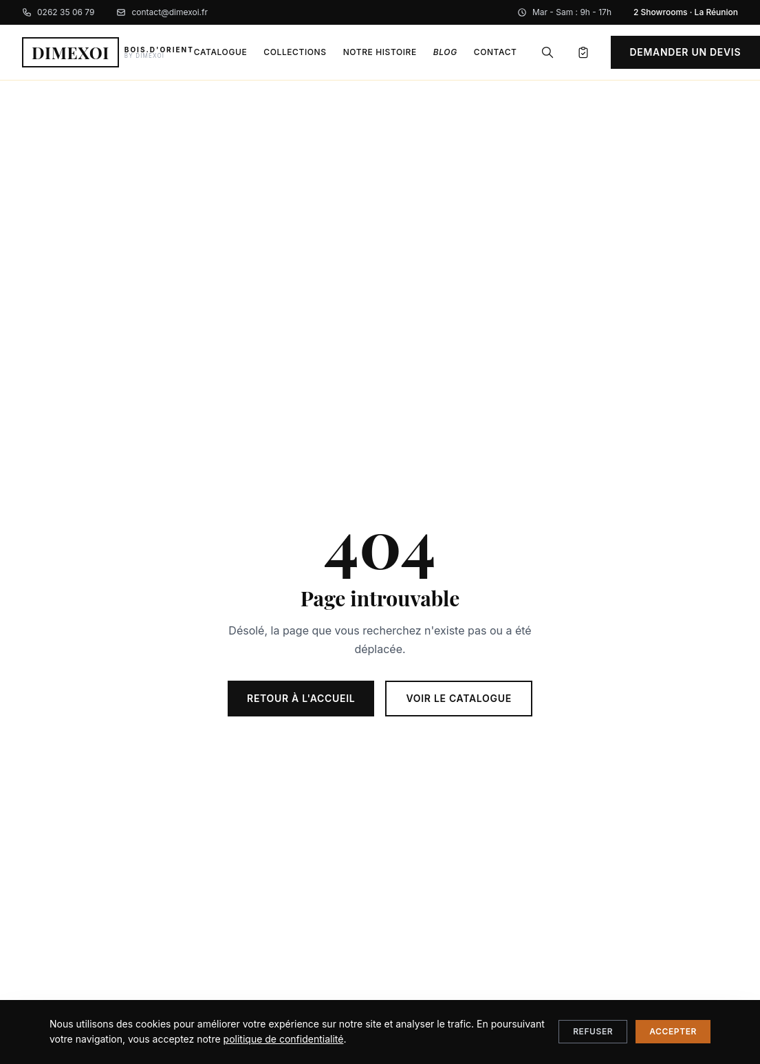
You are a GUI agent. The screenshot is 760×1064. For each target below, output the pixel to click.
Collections (294, 52)
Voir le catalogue (458, 698)
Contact (495, 52)
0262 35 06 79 (58, 12)
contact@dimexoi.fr (162, 12)
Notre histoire (380, 52)
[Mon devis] (583, 52)
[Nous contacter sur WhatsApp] (724, 1028)
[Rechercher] (547, 52)
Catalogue (220, 52)
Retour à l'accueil (301, 698)
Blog (445, 52)
